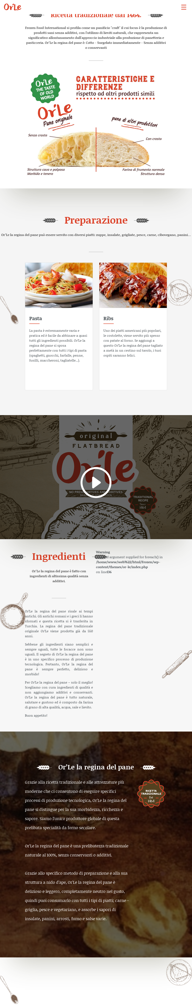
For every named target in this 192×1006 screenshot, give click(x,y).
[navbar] (184, 7)
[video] (96, 477)
